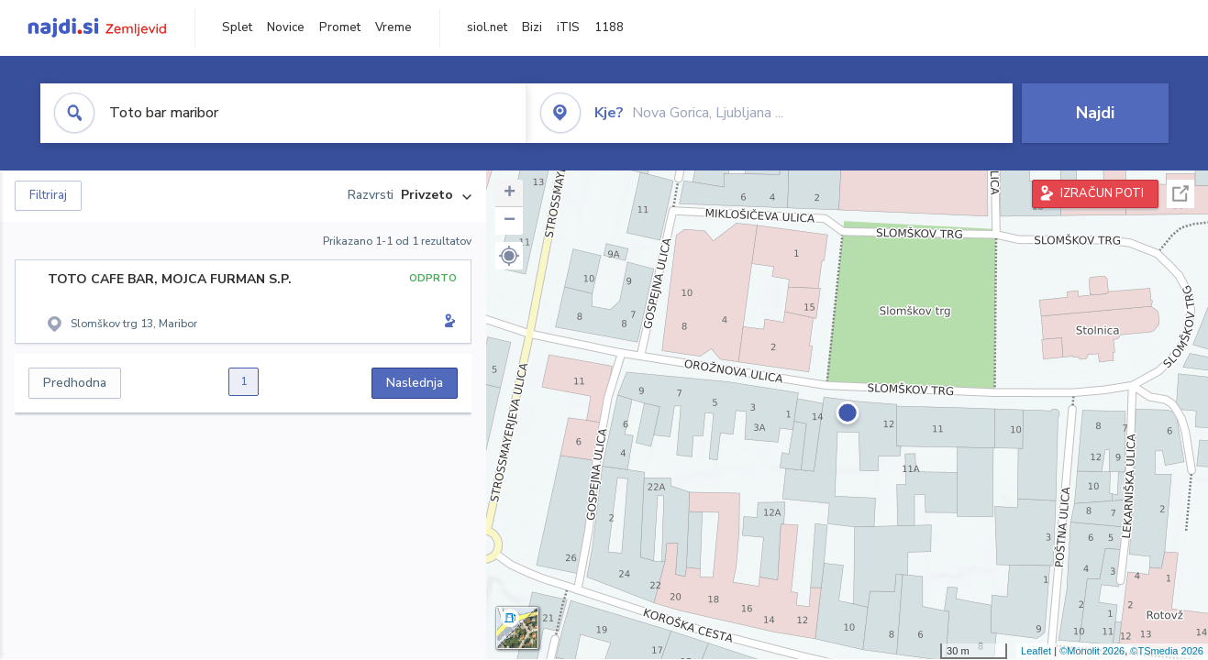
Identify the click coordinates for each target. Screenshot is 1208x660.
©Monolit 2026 (1092, 650)
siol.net (487, 27)
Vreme (393, 27)
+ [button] (509, 193)
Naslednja (414, 382)
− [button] (509, 221)
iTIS (568, 27)
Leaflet (1036, 650)
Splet (237, 27)
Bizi (532, 27)
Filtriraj (48, 195)
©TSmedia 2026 (1166, 650)
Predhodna (74, 382)
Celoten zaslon (1180, 194)
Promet (339, 27)
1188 (609, 27)
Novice (286, 27)
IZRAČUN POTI (1102, 193)
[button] (509, 256)
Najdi (1095, 113)
